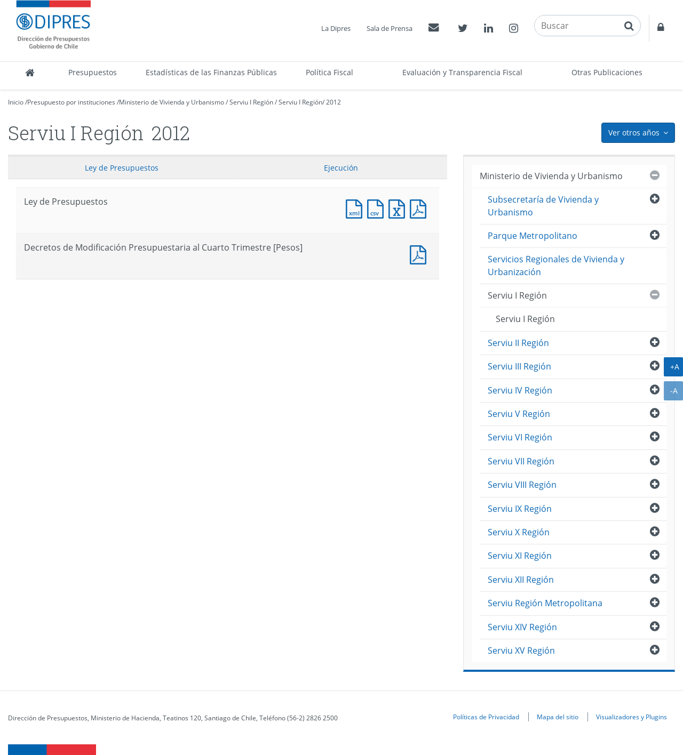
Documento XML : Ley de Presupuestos (356, 208)
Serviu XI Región (520, 555)
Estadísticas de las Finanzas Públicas (211, 72)
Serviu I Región (251, 102)
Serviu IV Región (520, 390)
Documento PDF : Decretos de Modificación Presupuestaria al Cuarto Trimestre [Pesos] (420, 254)
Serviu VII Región (521, 461)
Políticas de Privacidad (486, 716)
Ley (121, 168)
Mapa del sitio (557, 716)
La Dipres (336, 28)
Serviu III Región (519, 366)
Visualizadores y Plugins (631, 716)
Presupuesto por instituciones (71, 102)
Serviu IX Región (520, 509)
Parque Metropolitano (532, 236)
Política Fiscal (329, 72)
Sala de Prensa (389, 28)
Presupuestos (92, 72)
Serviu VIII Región (522, 485)
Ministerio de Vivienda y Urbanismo (171, 102)
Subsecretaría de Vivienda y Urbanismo (543, 206)
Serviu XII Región (521, 579)
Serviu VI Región (520, 437)
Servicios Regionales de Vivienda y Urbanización (556, 265)
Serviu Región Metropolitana (545, 603)
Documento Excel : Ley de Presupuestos (399, 208)
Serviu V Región (519, 414)
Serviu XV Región (521, 650)
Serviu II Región (518, 343)
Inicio (15, 102)
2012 (333, 102)
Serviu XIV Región (522, 627)
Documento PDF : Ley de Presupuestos (420, 208)
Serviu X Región (519, 532)
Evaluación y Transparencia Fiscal (462, 72)
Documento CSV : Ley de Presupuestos (377, 208)
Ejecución (341, 168)
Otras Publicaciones (606, 72)
